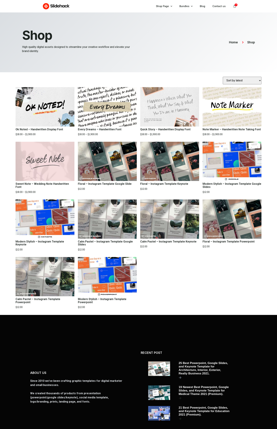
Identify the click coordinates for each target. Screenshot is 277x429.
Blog (202, 6)
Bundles (186, 6)
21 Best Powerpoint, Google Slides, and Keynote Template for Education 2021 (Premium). (204, 411)
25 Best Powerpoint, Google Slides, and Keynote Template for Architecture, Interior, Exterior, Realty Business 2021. (203, 368)
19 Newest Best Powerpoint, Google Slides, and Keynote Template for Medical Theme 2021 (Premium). (204, 390)
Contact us (219, 6)
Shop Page (164, 6)
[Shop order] (242, 80)
